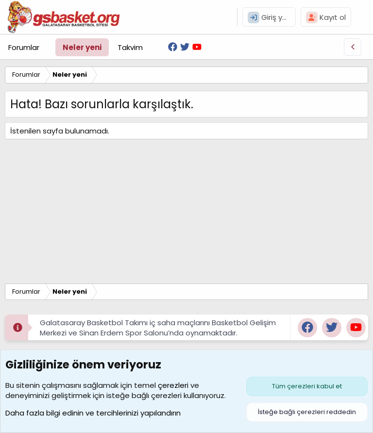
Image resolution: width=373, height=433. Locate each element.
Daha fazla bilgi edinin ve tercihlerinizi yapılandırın (93, 413)
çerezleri (173, 385)
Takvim (130, 47)
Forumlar (23, 47)
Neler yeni (82, 47)
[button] (47, 47)
